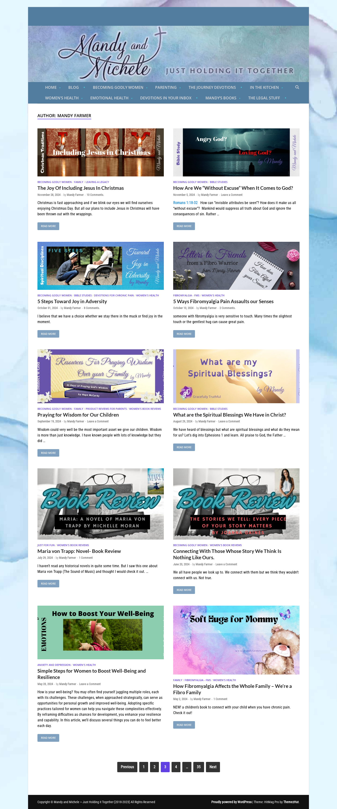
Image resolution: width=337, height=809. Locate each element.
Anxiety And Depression (54, 665)
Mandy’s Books (220, 98)
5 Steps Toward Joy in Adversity (72, 301)
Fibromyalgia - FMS (186, 295)
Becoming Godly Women (118, 87)
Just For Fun (46, 545)
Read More (46, 225)
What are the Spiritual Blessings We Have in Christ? (229, 415)
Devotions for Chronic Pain (114, 295)
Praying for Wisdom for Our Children (78, 415)
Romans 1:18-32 (185, 203)
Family (78, 182)
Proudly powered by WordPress (231, 802)
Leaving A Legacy (97, 182)
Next (212, 767)
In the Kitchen (264, 87)
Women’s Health (62, 98)
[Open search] (297, 87)
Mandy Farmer (75, 195)
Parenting (166, 87)
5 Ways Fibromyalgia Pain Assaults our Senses (223, 301)
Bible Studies (218, 182)
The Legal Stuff (264, 98)
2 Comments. (227, 308)
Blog (73, 87)
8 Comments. (92, 308)
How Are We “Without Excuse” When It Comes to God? (233, 188)
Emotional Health (109, 98)
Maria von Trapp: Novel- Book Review (79, 551)
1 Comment (86, 557)
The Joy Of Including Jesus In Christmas (80, 188)
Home (51, 87)
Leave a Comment (231, 195)
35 (199, 767)
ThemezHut (291, 802)
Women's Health (147, 295)
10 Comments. (95, 195)
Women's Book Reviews (145, 408)
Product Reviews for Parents (106, 408)
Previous (127, 767)
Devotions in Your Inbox (165, 98)
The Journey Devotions (212, 87)
